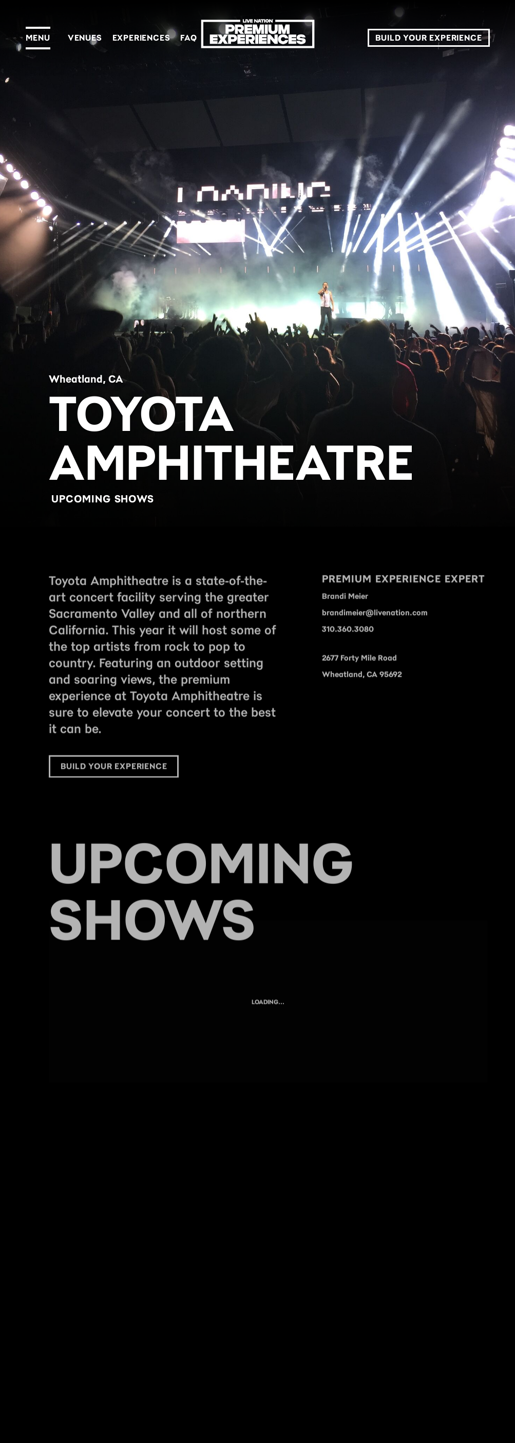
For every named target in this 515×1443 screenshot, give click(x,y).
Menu (38, 38)
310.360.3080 (348, 639)
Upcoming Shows (102, 499)
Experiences (141, 38)
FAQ (188, 38)
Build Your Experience (428, 38)
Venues (85, 38)
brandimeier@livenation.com (375, 622)
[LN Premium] (257, 38)
